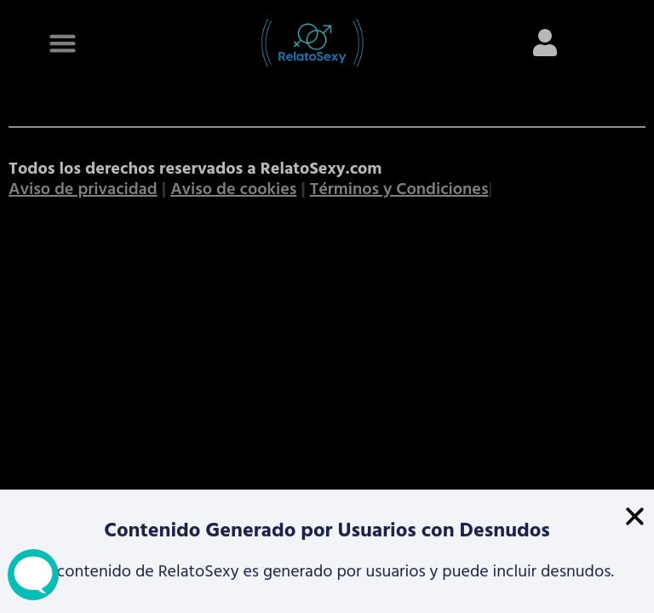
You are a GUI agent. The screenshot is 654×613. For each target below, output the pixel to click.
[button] (634, 517)
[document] (327, 306)
